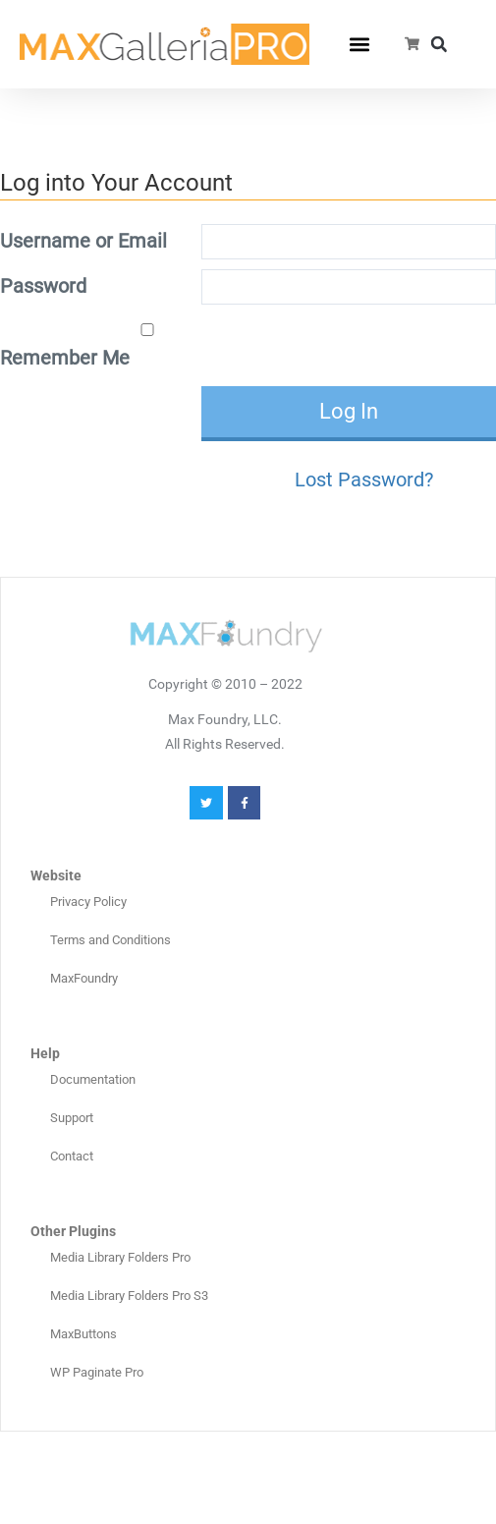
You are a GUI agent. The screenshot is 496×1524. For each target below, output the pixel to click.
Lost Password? (364, 479)
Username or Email (83, 241)
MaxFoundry (84, 978)
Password (43, 286)
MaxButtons (83, 1333)
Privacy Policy (88, 901)
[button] (360, 44)
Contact (71, 1156)
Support (71, 1117)
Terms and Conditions (110, 939)
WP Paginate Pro (96, 1372)
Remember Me (98, 346)
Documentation (93, 1079)
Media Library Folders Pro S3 (129, 1295)
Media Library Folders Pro (120, 1257)
